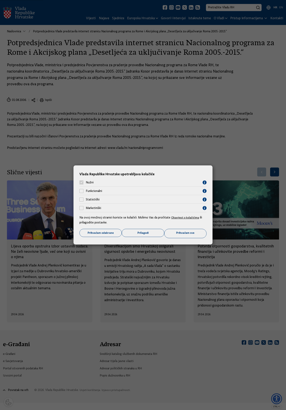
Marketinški (93, 208)
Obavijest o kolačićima (186, 217)
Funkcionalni (94, 191)
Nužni (90, 182)
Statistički (93, 199)
